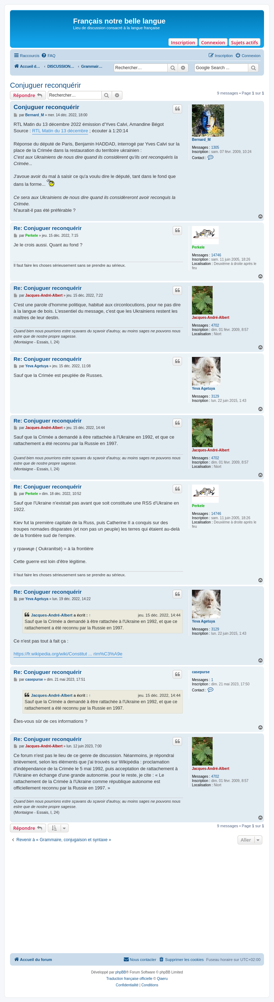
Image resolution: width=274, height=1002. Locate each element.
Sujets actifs (244, 42)
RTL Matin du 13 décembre (60, 130)
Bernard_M (201, 140)
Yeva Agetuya (203, 388)
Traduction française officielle (129, 979)
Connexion (213, 42)
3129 (215, 396)
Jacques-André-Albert (210, 317)
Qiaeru (162, 979)
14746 (216, 255)
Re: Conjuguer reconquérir (48, 228)
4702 (215, 325)
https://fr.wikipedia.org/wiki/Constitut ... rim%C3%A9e (68, 653)
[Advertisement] (137, 900)
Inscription (183, 42)
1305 (215, 147)
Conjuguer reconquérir (45, 85)
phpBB (120, 972)
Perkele (198, 247)
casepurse (200, 672)
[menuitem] (48, 55)
